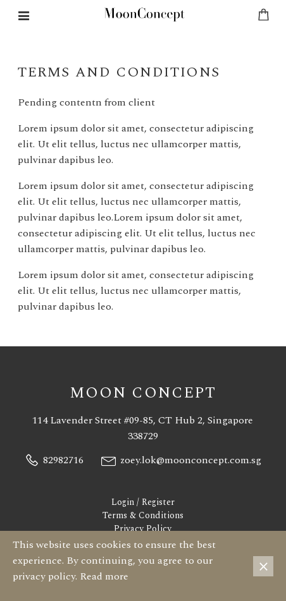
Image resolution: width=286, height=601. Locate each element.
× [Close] (263, 566)
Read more (104, 576)
